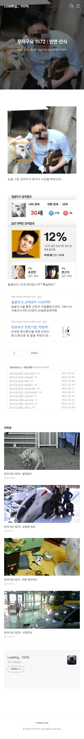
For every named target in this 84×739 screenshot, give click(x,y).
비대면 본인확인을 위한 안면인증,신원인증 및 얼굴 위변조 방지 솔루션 (31, 333)
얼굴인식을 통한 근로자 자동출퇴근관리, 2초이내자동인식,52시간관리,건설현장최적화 (41, 308)
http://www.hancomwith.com (26, 321)
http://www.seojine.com (23, 296)
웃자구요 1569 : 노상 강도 (21, 400)
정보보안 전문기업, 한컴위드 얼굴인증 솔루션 (31, 327)
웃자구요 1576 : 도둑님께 (21, 377)
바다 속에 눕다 (14, 662)
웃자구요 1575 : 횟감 (19, 381)
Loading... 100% (16, 6)
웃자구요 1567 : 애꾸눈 (20, 407)
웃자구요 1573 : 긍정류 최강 (22, 388)
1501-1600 (28, 367)
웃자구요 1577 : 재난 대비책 (22, 373)
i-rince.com (42, 722)
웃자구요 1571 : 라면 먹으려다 (23, 392)
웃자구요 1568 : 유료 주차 (21, 403)
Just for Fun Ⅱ (16, 367)
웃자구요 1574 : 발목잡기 (21, 384)
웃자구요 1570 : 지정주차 (21, 396)
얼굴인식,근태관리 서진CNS (31, 302)
